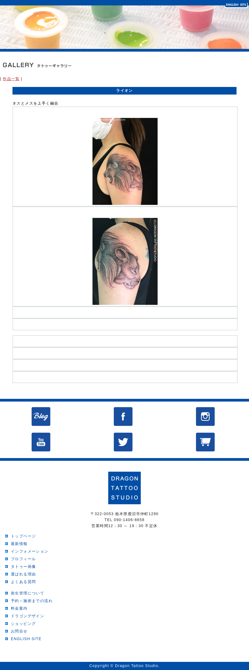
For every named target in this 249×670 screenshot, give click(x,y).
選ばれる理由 (23, 574)
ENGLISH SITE (26, 639)
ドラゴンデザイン (27, 616)
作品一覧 (11, 79)
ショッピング (23, 623)
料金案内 (19, 608)
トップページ (23, 536)
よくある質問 (23, 582)
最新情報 (19, 543)
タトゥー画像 (23, 566)
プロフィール (23, 559)
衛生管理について (27, 593)
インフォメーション (30, 551)
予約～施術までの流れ (32, 601)
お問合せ (19, 631)
